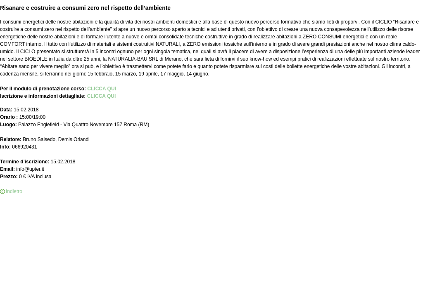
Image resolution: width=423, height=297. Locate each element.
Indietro (14, 191)
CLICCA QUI (101, 89)
